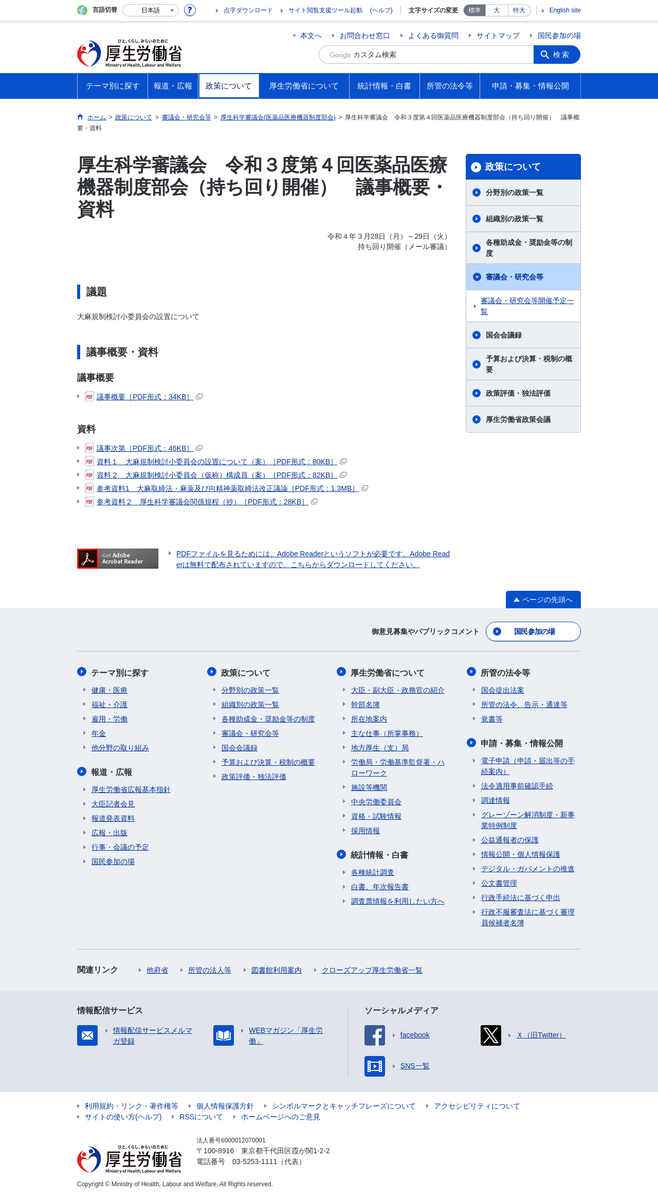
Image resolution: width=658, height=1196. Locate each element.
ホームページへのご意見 (280, 1115)
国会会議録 (504, 335)
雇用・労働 (109, 718)
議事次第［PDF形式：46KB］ (144, 448)
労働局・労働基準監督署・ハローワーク (398, 766)
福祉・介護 (109, 703)
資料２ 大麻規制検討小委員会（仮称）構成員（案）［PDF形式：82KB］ (215, 475)
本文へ (311, 35)
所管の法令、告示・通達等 (524, 703)
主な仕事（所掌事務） (387, 732)
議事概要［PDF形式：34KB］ (144, 397)
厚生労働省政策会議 (518, 419)
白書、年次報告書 (380, 885)
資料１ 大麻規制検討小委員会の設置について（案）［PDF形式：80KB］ (215, 461)
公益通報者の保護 (510, 838)
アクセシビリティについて (477, 1104)
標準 (474, 10)
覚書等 (492, 718)
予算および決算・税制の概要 (529, 364)
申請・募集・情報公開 (522, 741)
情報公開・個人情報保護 (520, 853)
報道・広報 (112, 770)
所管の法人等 (209, 968)
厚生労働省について (388, 671)
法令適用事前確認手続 (517, 784)
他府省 (157, 968)
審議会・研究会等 (514, 277)
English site (565, 10)
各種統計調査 (372, 871)
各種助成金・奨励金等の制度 (529, 247)
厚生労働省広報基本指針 (131, 788)
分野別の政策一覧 (514, 192)
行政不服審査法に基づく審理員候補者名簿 (528, 915)
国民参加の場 (559, 35)
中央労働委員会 (376, 801)
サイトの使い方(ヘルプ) (123, 1115)
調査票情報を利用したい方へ (398, 899)
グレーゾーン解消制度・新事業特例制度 (528, 818)
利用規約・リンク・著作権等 (131, 1104)
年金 (99, 732)
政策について (513, 167)
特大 (519, 10)
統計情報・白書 (380, 853)
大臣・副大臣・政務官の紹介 (398, 689)
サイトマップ (498, 35)
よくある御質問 (433, 35)
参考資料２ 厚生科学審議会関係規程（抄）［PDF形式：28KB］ (201, 502)
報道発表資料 (113, 817)
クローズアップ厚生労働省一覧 (372, 968)
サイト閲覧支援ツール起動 (325, 10)
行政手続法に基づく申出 (520, 896)
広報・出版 (109, 831)
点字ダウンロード (248, 10)
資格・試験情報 (376, 815)
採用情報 (365, 829)
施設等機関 (369, 786)
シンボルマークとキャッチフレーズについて (344, 1104)
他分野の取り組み (120, 747)
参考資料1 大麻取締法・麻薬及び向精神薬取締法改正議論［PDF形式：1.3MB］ (226, 488)
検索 (562, 54)
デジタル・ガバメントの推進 (528, 867)
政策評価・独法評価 (518, 393)
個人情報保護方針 (225, 1104)
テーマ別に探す (120, 671)
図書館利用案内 (276, 968)
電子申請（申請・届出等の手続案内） (528, 764)
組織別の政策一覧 (514, 219)
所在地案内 (369, 718)
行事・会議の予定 (120, 845)
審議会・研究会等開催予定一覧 (527, 305)
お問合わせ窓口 (365, 35)
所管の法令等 (506, 671)
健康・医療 (109, 689)
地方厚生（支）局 (380, 747)
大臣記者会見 (113, 802)
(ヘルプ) (381, 10)
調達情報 (495, 799)
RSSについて (201, 1115)
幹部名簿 (365, 703)
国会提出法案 (502, 689)
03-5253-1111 (254, 1160)
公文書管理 (499, 881)
